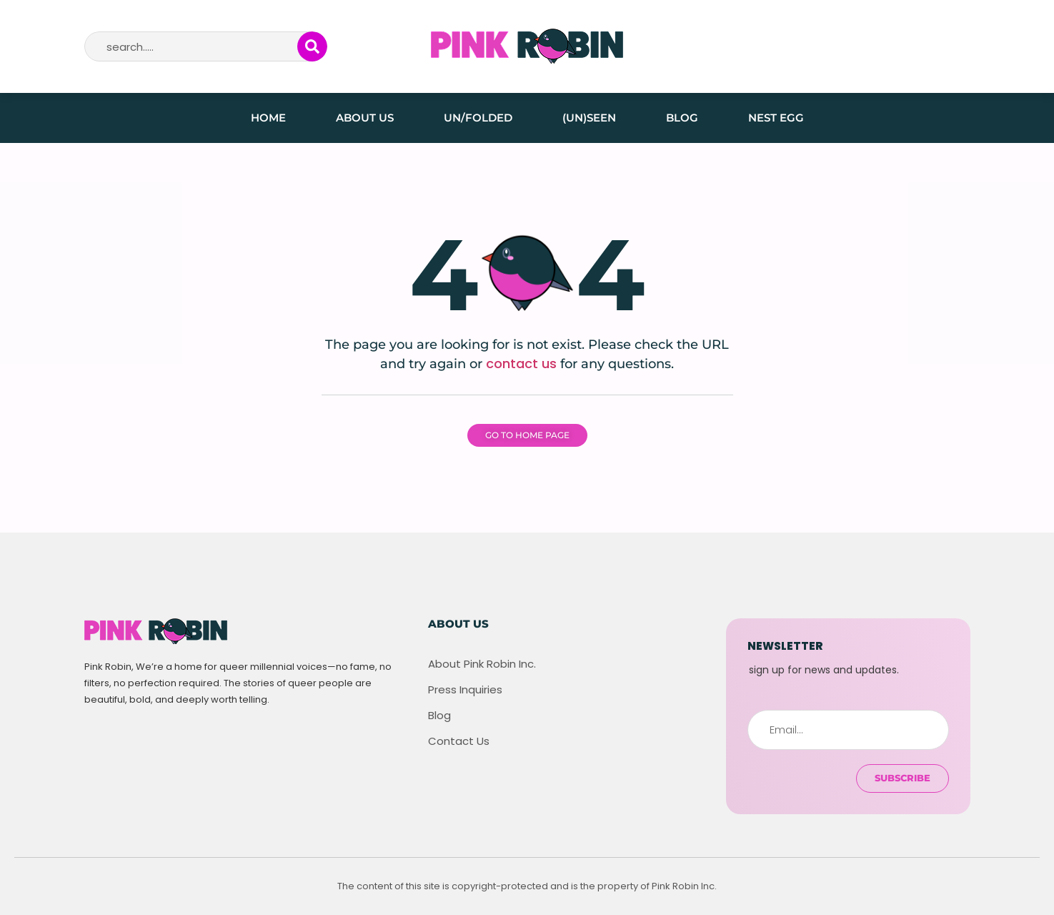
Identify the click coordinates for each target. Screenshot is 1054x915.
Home (268, 117)
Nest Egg (776, 117)
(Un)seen (589, 117)
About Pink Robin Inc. (482, 664)
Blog (682, 117)
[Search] (312, 46)
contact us (521, 363)
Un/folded (478, 117)
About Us (365, 117)
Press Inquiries (465, 689)
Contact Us (458, 741)
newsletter (784, 645)
